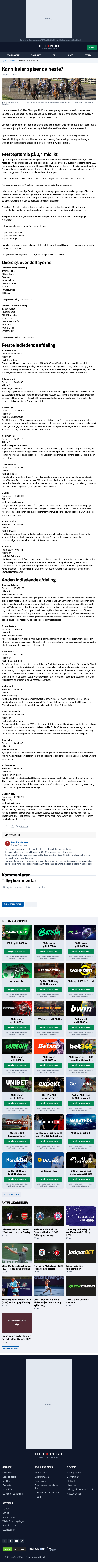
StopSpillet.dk (77, 40)
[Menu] (3, 47)
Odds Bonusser (42, 1477)
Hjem (4, 60)
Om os (5, 1513)
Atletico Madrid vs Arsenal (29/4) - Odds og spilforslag (16, 1230)
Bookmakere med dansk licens (46, 1486)
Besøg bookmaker (17, 951)
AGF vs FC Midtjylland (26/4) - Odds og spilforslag (48, 1267)
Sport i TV (7, 1489)
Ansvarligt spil (74, 1493)
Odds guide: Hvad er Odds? (80, 1489)
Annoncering (8, 1517)
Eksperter (7, 1485)
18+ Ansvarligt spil (35, 1557)
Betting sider (41, 1472)
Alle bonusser (11, 1194)
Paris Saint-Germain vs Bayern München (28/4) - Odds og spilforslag (47, 1232)
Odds (70, 55)
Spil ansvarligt (24, 40)
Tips (55, 55)
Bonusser (36, 55)
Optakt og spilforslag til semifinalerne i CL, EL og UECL (78, 1232)
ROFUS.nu (44, 40)
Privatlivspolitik (10, 1525)
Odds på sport (9, 1477)
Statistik (71, 1481)
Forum (88, 55)
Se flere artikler (10, 1348)
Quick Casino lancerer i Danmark (77, 1301)
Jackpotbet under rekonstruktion (74, 1267)
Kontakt (6, 1508)
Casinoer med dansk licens (47, 1492)
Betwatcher (73, 1477)
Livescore (71, 1485)
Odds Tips (7, 1472)
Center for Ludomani (12, 1493)
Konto (92, 47)
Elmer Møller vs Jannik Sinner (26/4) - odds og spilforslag (16, 1267)
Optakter (24, 826)
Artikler (12, 60)
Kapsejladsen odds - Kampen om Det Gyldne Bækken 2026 (16, 1337)
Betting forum (74, 1472)
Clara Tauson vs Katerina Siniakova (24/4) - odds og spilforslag (47, 1302)
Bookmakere (13, 55)
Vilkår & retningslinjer (13, 1521)
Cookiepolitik (8, 1529)
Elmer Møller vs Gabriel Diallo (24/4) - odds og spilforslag (16, 1301)
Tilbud (38, 1496)
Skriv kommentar (13, 904)
